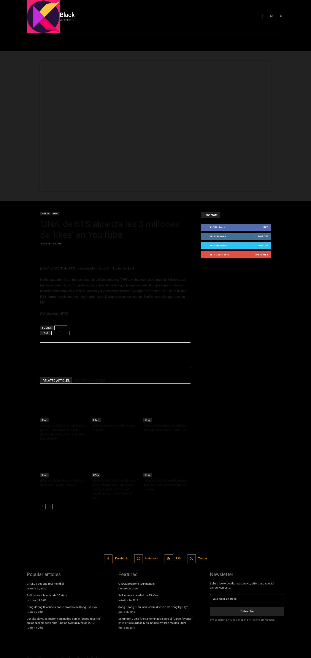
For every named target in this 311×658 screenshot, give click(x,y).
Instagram (151, 558)
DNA (65, 332)
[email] (247, 599)
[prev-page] (43, 506)
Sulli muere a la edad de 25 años (47, 595)
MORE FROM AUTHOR (90, 380)
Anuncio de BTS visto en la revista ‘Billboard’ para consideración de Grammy (165, 485)
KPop (55, 213)
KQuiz (96, 420)
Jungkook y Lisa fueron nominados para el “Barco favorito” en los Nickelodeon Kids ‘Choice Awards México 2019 (64, 621)
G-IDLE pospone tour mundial (45, 584)
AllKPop (60, 327)
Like (265, 227)
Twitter (202, 558)
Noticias (45, 213)
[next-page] (49, 506)
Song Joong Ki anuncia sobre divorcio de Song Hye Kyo (62, 607)
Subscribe (261, 254)
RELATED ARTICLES (56, 380)
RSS (178, 558)
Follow (263, 236)
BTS (55, 332)
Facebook (121, 558)
